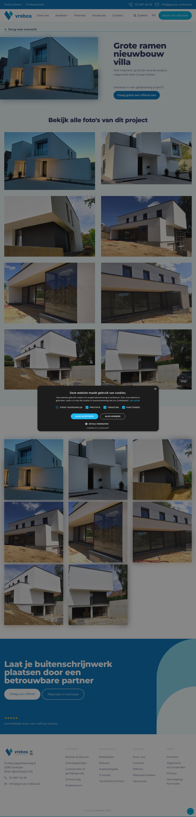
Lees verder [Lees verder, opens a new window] (134, 400)
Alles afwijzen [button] (113, 416)
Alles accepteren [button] (84, 416)
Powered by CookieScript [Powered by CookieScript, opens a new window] (98, 428)
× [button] (155, 389)
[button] (98, 423)
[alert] (98, 408)
